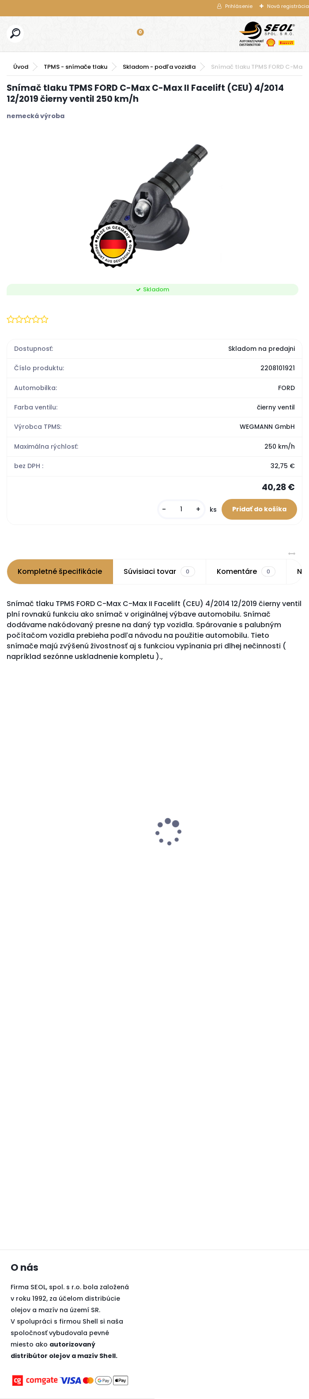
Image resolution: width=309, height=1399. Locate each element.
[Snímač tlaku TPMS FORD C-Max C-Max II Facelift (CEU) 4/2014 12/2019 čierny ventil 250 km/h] (154, 202)
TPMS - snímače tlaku (75, 67)
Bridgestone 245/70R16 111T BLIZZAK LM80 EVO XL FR (53, 844)
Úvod (20, 67)
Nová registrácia (288, 6)
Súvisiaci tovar (159, 571)
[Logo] (267, 34)
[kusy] (181, 509)
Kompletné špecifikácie (60, 571)
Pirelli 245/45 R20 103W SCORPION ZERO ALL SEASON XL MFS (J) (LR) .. (153, 811)
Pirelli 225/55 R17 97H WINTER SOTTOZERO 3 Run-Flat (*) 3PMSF (246, 811)
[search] (15, 33)
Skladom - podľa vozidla (159, 67)
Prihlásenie (238, 6)
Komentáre (246, 571)
